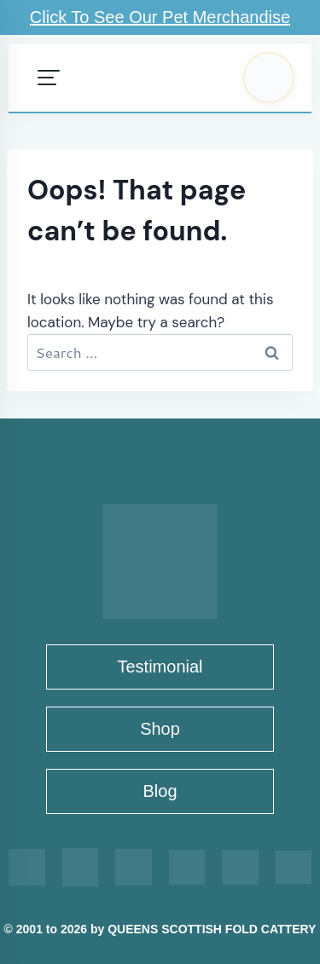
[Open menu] (49, 78)
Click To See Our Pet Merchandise (160, 17)
